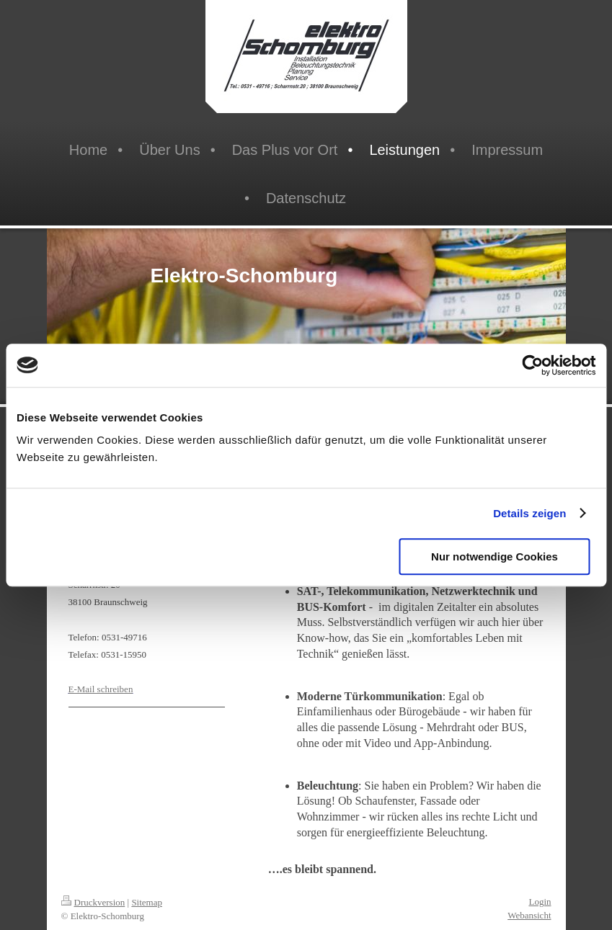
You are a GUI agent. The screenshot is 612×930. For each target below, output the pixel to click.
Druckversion (93, 902)
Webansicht (529, 915)
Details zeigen (529, 513)
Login (539, 901)
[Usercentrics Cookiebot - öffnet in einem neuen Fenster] (532, 365)
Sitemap (146, 902)
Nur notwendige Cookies (494, 556)
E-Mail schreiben (100, 689)
